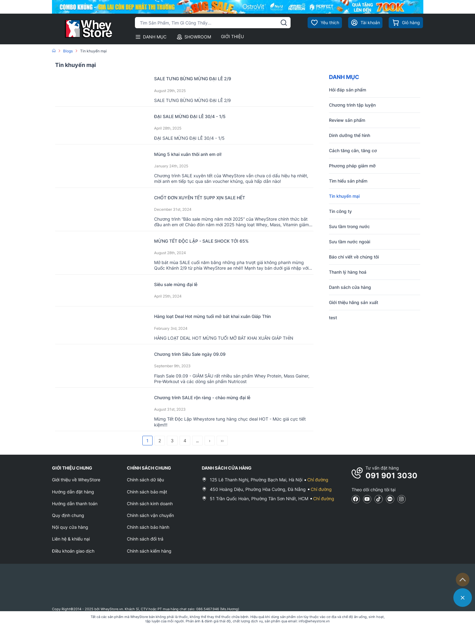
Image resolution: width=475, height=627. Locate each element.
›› (222, 440)
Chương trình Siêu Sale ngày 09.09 (201, 354)
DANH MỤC (150, 37)
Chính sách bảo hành (148, 527)
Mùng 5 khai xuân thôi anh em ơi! (198, 154)
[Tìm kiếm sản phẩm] (213, 22)
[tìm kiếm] (284, 22)
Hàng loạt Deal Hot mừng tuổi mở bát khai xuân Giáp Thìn (230, 316)
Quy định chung (68, 515)
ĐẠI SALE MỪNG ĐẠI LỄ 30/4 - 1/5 (201, 116)
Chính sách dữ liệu (145, 479)
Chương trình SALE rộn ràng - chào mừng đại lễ (217, 397)
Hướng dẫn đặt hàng (73, 491)
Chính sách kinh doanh (150, 503)
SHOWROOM (193, 37)
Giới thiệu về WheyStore (76, 479)
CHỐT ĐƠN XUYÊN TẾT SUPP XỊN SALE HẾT (213, 197)
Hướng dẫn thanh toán (74, 503)
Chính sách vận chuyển (150, 515)
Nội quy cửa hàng (70, 527)
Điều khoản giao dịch (73, 551)
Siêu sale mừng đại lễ (182, 284)
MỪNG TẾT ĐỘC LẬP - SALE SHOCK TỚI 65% (215, 240)
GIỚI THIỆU (232, 36)
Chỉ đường (317, 479)
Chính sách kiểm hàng (149, 551)
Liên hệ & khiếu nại (71, 538)
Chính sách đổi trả (145, 538)
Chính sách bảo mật (147, 491)
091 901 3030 (391, 475)
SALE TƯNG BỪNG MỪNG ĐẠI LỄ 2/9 (204, 78)
